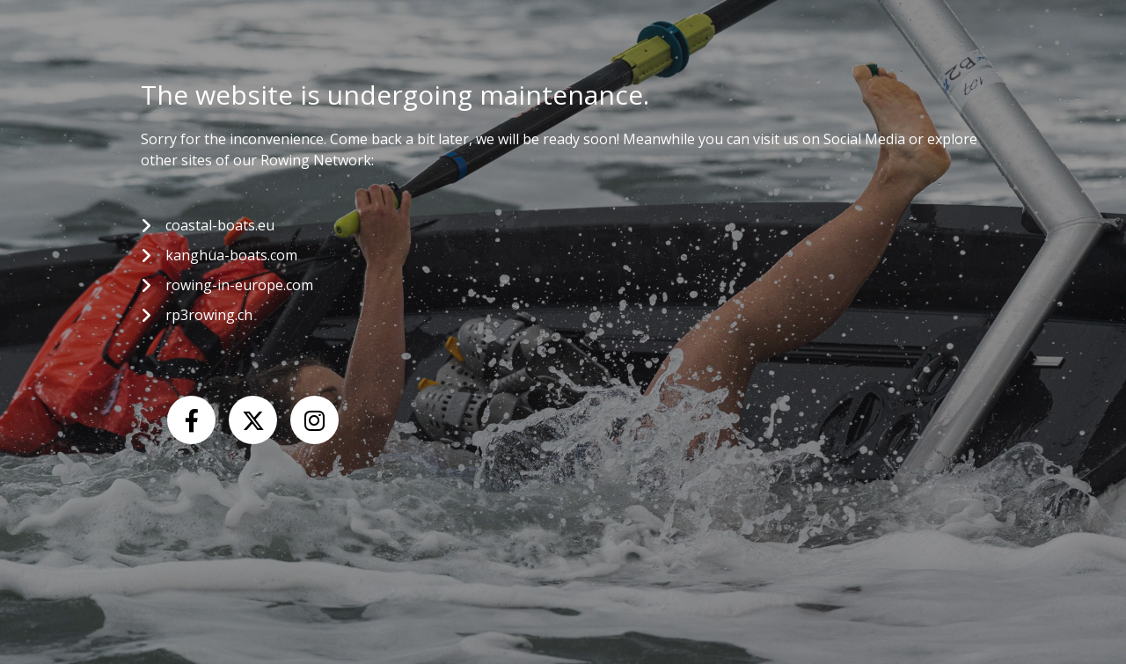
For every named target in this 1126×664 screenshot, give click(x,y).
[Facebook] (191, 420)
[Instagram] (314, 420)
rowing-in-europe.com (239, 285)
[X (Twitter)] (253, 420)
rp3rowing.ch (208, 315)
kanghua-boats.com (231, 255)
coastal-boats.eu (219, 225)
